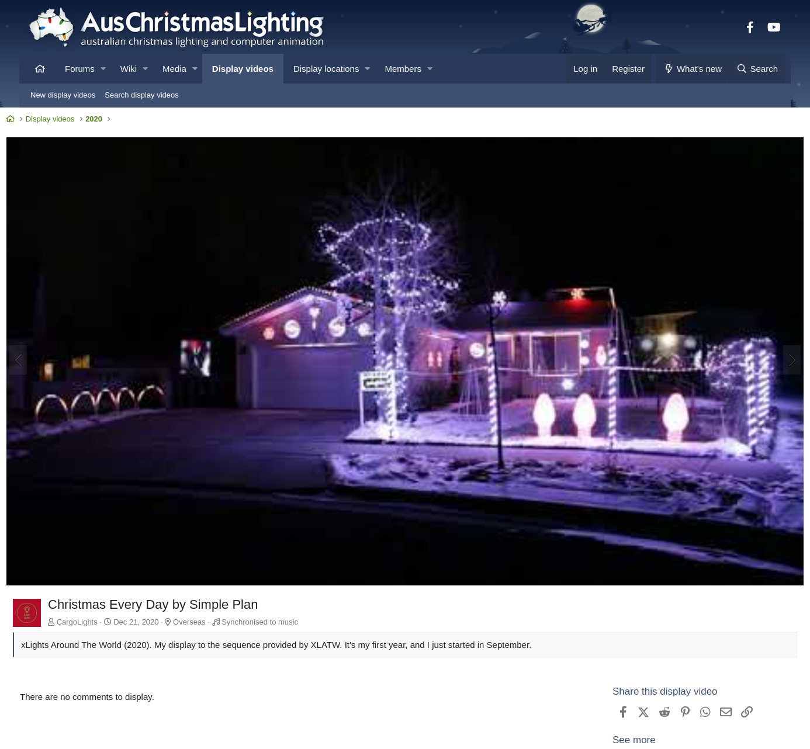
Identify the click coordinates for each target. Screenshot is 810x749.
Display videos (243, 69)
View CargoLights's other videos (659, 737)
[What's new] (692, 69)
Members (403, 69)
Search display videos (141, 95)
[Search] (757, 69)
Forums (80, 69)
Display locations (326, 69)
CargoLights (99, 599)
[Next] (769, 350)
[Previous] (40, 350)
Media (174, 69)
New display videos (62, 95)
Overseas (211, 599)
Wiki (128, 69)
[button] (103, 69)
